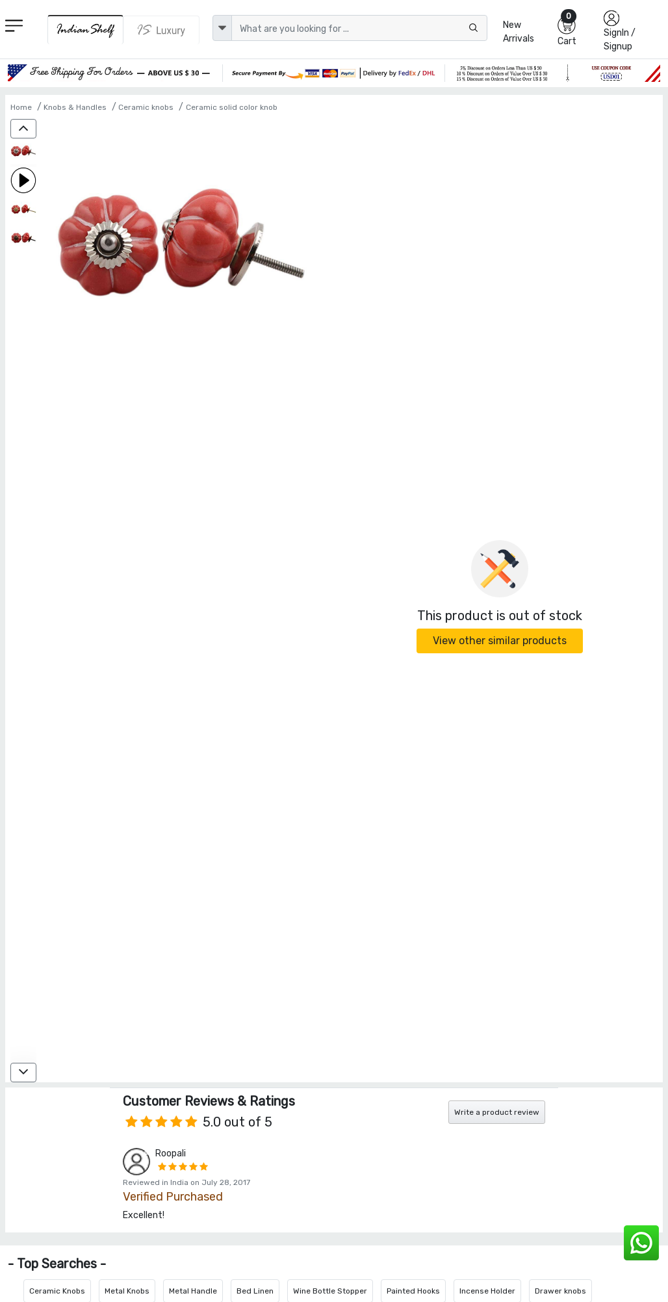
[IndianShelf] (85, 29)
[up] (23, 128)
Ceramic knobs (145, 107)
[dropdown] (222, 28)
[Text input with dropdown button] (359, 28)
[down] (23, 1072)
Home (21, 107)
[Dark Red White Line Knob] (23, 152)
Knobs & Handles (75, 107)
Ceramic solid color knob (231, 107)
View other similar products (500, 640)
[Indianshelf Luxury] (161, 30)
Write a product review (496, 1112)
